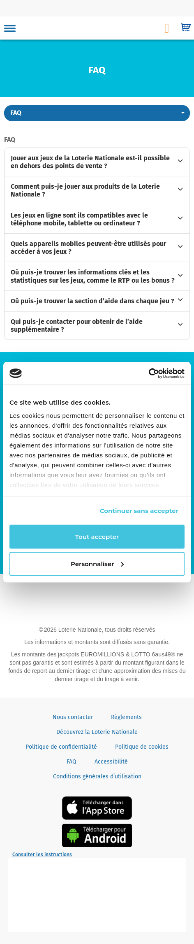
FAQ (71, 761)
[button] (97, 113)
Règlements (126, 717)
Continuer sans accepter (139, 510)
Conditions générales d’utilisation (97, 776)
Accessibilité (111, 761)
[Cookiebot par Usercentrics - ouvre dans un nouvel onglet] (149, 373)
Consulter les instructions (42, 854)
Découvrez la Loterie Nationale (97, 732)
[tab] (97, 162)
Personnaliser (97, 563)
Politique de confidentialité (61, 746)
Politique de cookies (142, 746)
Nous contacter (73, 717)
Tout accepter (97, 537)
